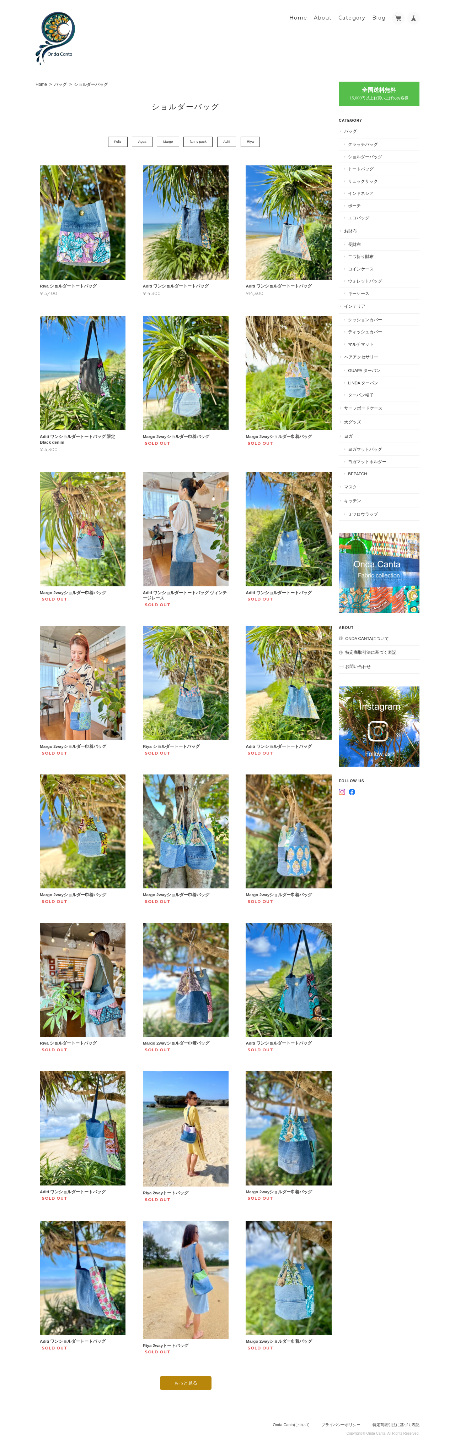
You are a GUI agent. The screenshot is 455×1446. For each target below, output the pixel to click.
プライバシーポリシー (340, 1418)
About (323, 16)
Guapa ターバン (370, 369)
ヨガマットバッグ (371, 447)
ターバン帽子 (367, 393)
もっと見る (185, 1376)
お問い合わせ (364, 659)
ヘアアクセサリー (367, 355)
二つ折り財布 (367, 255)
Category (351, 16)
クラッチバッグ (369, 143)
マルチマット (367, 342)
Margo (166, 141)
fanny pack (198, 141)
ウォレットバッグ (371, 279)
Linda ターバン (369, 381)
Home (298, 16)
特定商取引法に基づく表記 (376, 645)
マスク (356, 485)
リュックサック (369, 179)
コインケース (367, 267)
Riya (253, 141)
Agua (139, 141)
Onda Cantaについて (373, 631)
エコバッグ (364, 216)
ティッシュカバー (371, 330)
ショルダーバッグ (371, 155)
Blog (379, 16)
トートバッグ (367, 167)
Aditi (228, 141)
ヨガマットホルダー (373, 460)
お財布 (356, 229)
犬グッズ (358, 420)
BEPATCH (363, 472)
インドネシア (367, 192)
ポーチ (360, 204)
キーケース (364, 291)
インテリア (360, 304)
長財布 (360, 242)
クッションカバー (371, 318)
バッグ (60, 83)
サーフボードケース (369, 406)
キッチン (358, 499)
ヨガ (354, 434)
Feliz (113, 141)
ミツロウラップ (369, 512)
